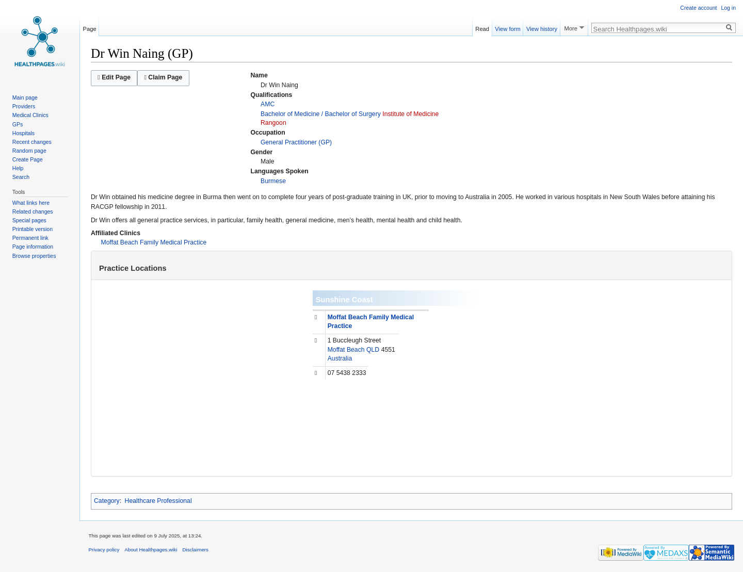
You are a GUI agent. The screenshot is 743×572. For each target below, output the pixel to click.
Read (482, 27)
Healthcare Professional (158, 500)
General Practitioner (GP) (296, 142)
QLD (372, 349)
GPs (17, 124)
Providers (23, 106)
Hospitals (23, 133)
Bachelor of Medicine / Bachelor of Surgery (321, 114)
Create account (698, 8)
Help (18, 168)
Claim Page (163, 77)
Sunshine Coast (344, 300)
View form (508, 27)
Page (89, 27)
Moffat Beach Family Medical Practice (154, 242)
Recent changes (32, 142)
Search (20, 177)
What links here (31, 203)
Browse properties (34, 256)
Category (107, 500)
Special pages (29, 220)
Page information (32, 246)
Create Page (27, 159)
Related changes (32, 211)
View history (541, 27)
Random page (29, 151)
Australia (340, 358)
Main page (25, 97)
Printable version (32, 229)
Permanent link (30, 238)
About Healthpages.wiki (150, 549)
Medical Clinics (30, 115)
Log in (728, 8)
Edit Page (114, 77)
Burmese (273, 181)
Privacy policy (104, 549)
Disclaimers (195, 549)
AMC (267, 104)
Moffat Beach (346, 349)
